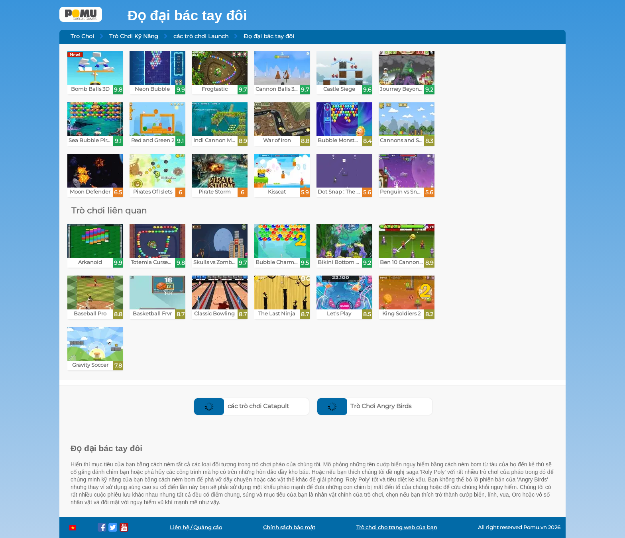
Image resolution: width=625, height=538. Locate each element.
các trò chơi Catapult (241, 406)
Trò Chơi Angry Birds (364, 406)
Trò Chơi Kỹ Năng (133, 36)
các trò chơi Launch (200, 36)
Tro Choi (82, 36)
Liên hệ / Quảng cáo (196, 527)
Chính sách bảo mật (289, 527)
